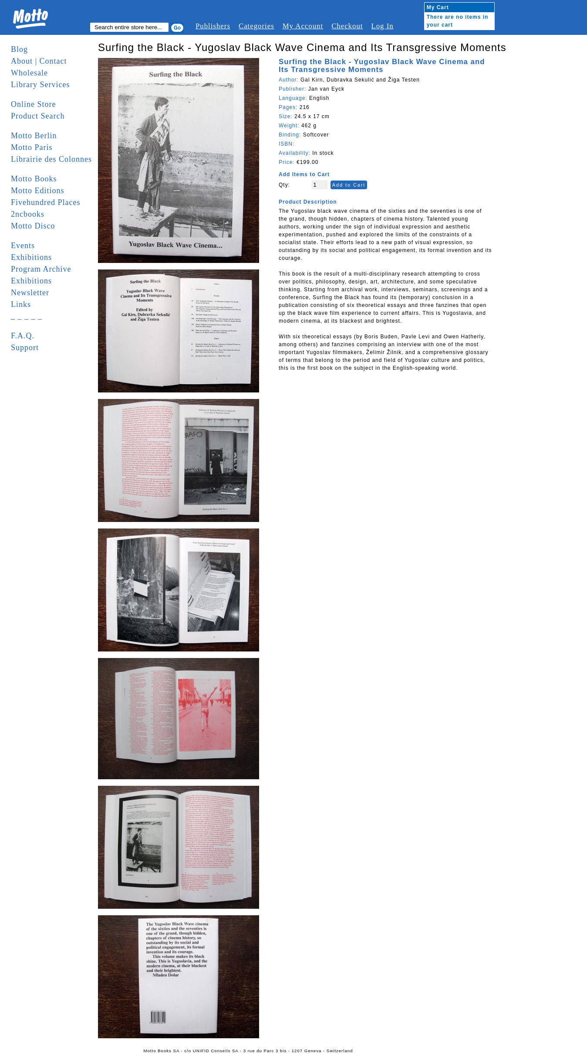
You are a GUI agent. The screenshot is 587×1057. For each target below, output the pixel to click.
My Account (303, 26)
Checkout (347, 26)
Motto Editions (37, 190)
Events (23, 245)
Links (21, 304)
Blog (19, 49)
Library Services (40, 84)
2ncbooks (27, 214)
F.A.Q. (22, 335)
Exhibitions (31, 257)
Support (25, 347)
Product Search (37, 116)
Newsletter (30, 292)
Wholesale (29, 72)
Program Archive (41, 269)
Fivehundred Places (45, 202)
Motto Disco (33, 226)
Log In (382, 26)
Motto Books (34, 178)
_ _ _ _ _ (26, 316)
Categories (256, 26)
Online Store (33, 104)
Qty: (284, 185)
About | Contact (39, 61)
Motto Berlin (34, 135)
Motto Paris (32, 147)
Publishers (213, 26)
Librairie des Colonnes (51, 159)
